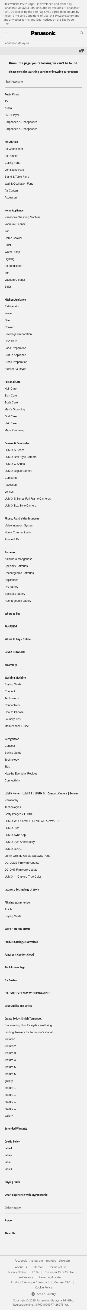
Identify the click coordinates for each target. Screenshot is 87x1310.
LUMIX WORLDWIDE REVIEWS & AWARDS (32, 821)
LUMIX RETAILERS (15, 652)
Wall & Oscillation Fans (19, 183)
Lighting (9, 259)
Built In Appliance (15, 355)
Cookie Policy (12, 1141)
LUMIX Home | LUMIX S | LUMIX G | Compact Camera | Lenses (41, 793)
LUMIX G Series (15, 464)
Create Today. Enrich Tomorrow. (23, 1018)
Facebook (20, 1261)
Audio (8, 108)
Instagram (36, 1261)
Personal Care (12, 382)
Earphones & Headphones (21, 122)
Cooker (9, 327)
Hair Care (10, 388)
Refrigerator (12, 306)
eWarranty (11, 665)
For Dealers (11, 980)
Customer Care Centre (59, 1272)
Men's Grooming (15, 409)
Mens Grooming (14, 430)
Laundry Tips (13, 719)
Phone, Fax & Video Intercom (22, 518)
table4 (8, 1169)
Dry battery (11, 587)
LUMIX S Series (14, 450)
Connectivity (12, 705)
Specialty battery (15, 593)
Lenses (9, 491)
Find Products (14, 81)
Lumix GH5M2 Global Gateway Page (27, 855)
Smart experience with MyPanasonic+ (26, 1195)
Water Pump (12, 252)
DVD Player (12, 115)
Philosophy (11, 800)
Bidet (8, 245)
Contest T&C (62, 1282)
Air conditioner (14, 266)
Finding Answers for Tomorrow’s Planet (29, 1032)
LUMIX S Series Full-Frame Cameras (28, 498)
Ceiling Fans (12, 162)
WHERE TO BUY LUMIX (17, 929)
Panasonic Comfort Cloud (19, 954)
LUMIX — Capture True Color (23, 876)
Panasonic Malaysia (16, 43)
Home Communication (18, 532)
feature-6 (10, 1074)
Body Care (11, 402)
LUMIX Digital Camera (18, 470)
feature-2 (10, 1046)
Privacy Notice (17, 1272)
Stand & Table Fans (17, 176)
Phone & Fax (13, 539)
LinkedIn (64, 1261)
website (14, 4)
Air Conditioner (14, 149)
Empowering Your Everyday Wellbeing (28, 1025)
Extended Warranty (16, 1128)
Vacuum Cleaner (15, 224)
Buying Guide (13, 684)
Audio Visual (12, 94)
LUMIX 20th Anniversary (20, 842)
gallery (9, 1081)
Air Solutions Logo (15, 967)
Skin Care (11, 395)
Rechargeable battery (18, 600)
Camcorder (11, 477)
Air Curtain (11, 190)
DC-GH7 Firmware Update (21, 869)
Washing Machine (15, 677)
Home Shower (13, 238)
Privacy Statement (67, 16)
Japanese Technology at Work (22, 889)
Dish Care (11, 341)
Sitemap (38, 1267)
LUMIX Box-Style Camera (20, 457)
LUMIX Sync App (15, 835)
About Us (10, 1233)
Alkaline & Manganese (18, 559)
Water (8, 313)
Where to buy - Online (18, 639)
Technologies (13, 807)
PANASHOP (11, 626)
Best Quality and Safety (18, 1006)
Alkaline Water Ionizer (18, 902)
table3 (8, 1162)
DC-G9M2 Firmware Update (22, 862)
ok (7, 23)
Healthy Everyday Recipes (21, 773)
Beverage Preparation (18, 334)
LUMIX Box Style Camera (20, 505)
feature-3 (10, 1053)
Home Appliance (14, 210)
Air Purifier (11, 155)
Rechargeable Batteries (19, 573)
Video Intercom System (19, 525)
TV (6, 101)
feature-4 (10, 1060)
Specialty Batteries (16, 566)
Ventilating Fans (14, 169)
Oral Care (11, 416)
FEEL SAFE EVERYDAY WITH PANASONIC (27, 993)
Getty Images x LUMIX (19, 814)
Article (8, 909)
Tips (7, 766)
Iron (7, 231)
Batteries (10, 552)
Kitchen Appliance (15, 299)
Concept (10, 691)
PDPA (35, 1272)
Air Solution (11, 142)
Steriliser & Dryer (15, 369)
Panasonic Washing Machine (22, 217)
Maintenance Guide (17, 726)
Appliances (11, 580)
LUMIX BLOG (13, 848)
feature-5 (10, 1067)
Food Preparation (15, 348)
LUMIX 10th (12, 828)
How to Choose (14, 712)
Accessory (11, 197)
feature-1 (10, 1039)
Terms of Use (57, 1267)
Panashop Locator (50, 1277)
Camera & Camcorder (17, 443)
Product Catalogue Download (21, 942)
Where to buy (12, 613)
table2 (8, 1155)
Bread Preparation (16, 362)
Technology (12, 698)
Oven (8, 320)
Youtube (51, 1261)
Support (9, 1220)
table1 (8, 1148)
